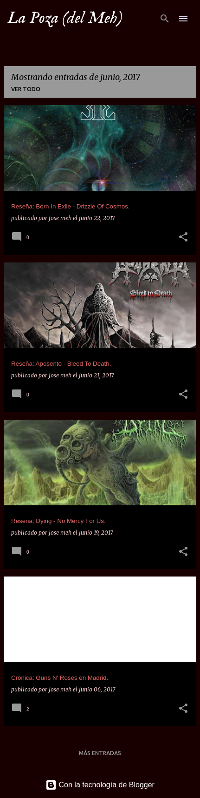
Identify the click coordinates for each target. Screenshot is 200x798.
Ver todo (25, 89)
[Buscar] (164, 18)
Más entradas (100, 753)
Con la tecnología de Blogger (100, 785)
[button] (183, 237)
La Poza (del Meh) (65, 18)
